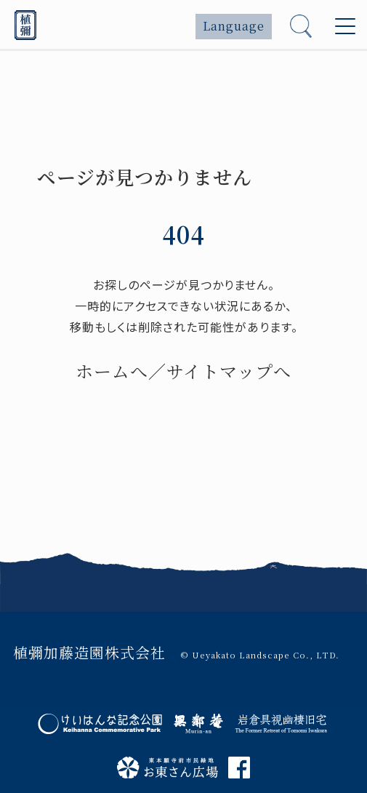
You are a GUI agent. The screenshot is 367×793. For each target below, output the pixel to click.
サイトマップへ (228, 370)
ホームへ (112, 370)
